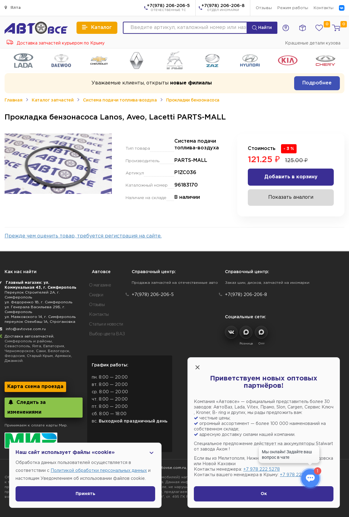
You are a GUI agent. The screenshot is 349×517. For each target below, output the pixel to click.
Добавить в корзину (291, 177)
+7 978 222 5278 (261, 469)
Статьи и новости (106, 324)
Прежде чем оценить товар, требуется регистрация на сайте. (83, 236)
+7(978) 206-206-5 (168, 8)
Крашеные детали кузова (312, 43)
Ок (264, 494)
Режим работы (292, 8)
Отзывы (264, 8)
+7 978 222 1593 (297, 475)
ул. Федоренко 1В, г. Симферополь (38, 302)
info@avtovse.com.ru (26, 329)
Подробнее (317, 83)
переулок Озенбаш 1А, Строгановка (40, 321)
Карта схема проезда (35, 386)
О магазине (100, 285)
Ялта (13, 7)
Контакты (323, 8)
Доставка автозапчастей (29, 336)
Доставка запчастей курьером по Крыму (56, 43)
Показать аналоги (290, 197)
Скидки (96, 295)
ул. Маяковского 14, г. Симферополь (40, 317)
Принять (85, 494)
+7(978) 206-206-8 (222, 8)
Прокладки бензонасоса (192, 100)
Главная (13, 100)
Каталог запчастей (52, 100)
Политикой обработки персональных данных (99, 470)
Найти (262, 27)
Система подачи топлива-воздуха (120, 100)
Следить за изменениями (26, 407)
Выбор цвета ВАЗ (107, 334)
